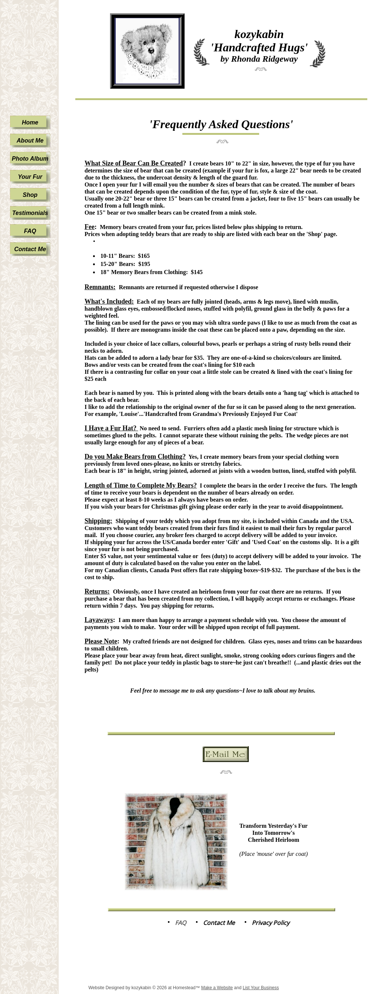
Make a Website (217, 987)
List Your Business (261, 987)
